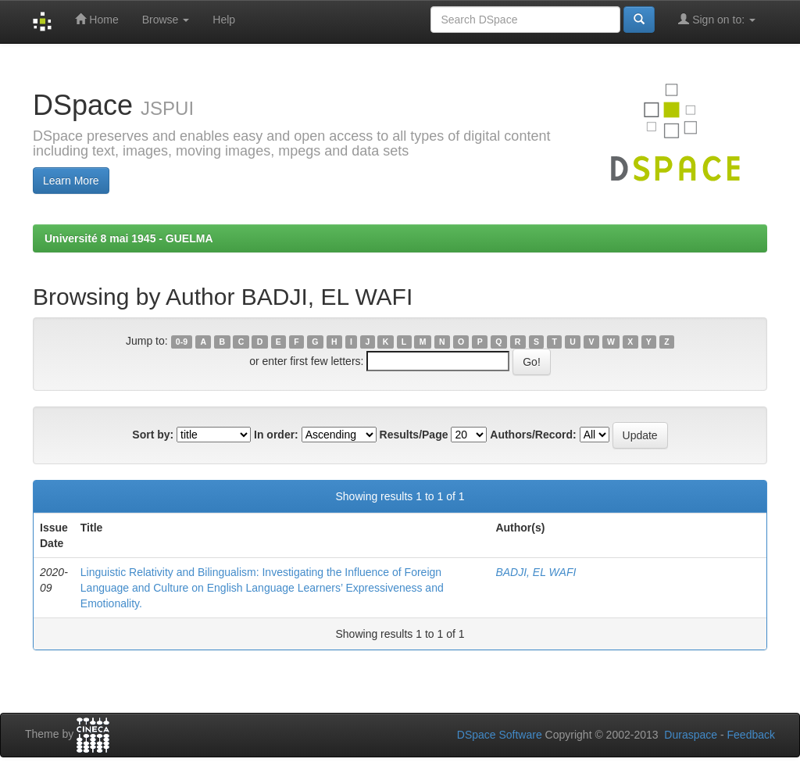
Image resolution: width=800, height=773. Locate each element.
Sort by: (152, 434)
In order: (276, 434)
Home (96, 19)
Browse (166, 19)
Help (223, 19)
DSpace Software (499, 734)
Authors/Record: (533, 434)
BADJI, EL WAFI (535, 572)
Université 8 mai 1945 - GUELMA (129, 238)
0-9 (182, 341)
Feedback (751, 734)
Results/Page (414, 434)
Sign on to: (716, 19)
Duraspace (690, 734)
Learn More (71, 180)
